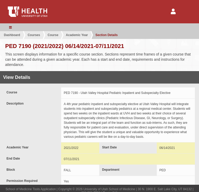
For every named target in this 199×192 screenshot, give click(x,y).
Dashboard (12, 35)
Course (53, 35)
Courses (34, 35)
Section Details (106, 35)
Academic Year (77, 35)
